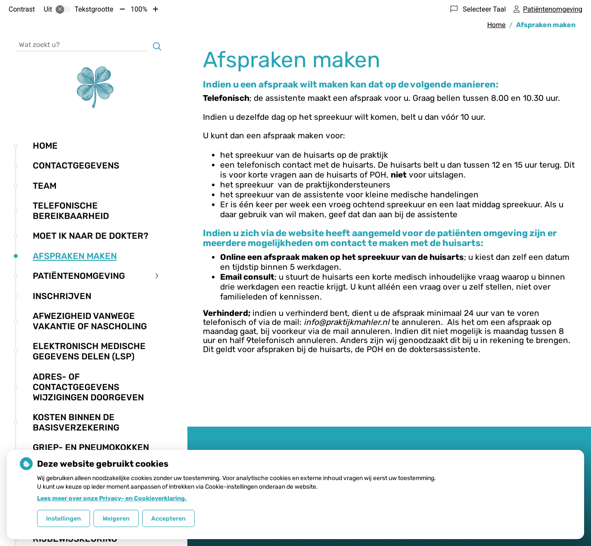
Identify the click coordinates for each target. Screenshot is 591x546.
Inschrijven (62, 296)
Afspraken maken (75, 256)
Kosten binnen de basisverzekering (76, 422)
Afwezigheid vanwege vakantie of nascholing (90, 321)
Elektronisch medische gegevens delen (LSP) (89, 351)
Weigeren (116, 518)
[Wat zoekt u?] (81, 44)
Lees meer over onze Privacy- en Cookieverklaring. (112, 498)
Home (45, 145)
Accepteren (168, 518)
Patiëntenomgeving (79, 276)
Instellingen (63, 518)
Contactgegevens (76, 165)
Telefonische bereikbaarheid (71, 210)
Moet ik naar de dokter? (90, 236)
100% (139, 9)
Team (44, 186)
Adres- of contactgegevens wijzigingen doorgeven (88, 386)
